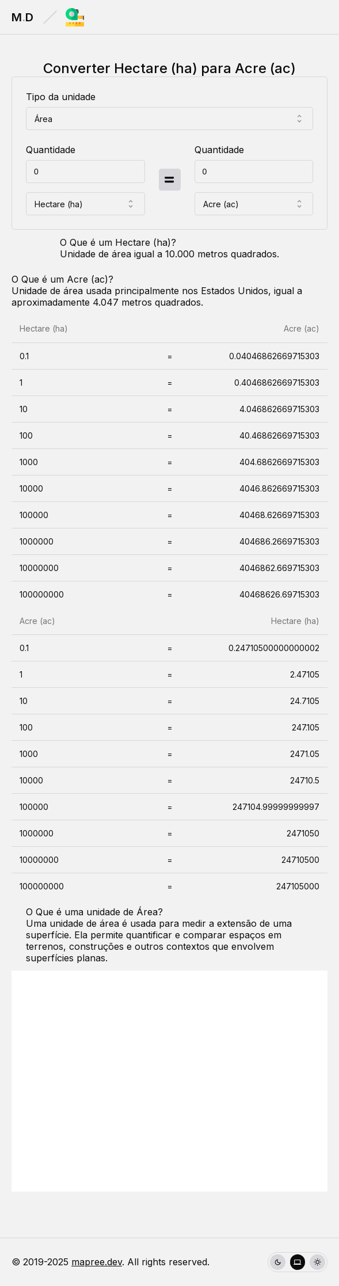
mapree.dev (96, 1262)
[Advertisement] (169, 1081)
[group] (297, 1262)
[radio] (277, 1262)
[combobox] (169, 118)
